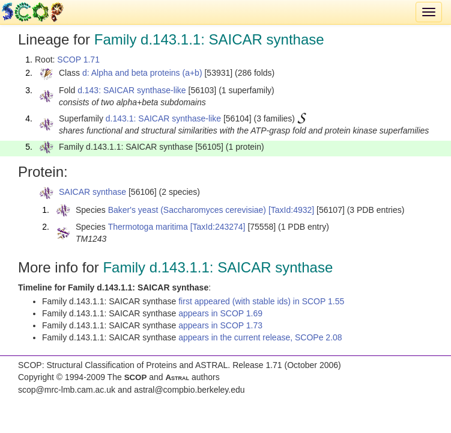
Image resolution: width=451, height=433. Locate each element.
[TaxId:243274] (218, 227)
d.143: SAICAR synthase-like (131, 90)
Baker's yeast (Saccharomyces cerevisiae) (187, 210)
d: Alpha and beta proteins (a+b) (142, 73)
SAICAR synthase (92, 192)
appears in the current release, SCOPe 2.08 (260, 337)
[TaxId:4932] (291, 210)
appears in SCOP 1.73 (220, 325)
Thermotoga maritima (148, 227)
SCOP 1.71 (78, 59)
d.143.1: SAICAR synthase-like (163, 118)
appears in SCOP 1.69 (220, 313)
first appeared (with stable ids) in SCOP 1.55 (261, 301)
